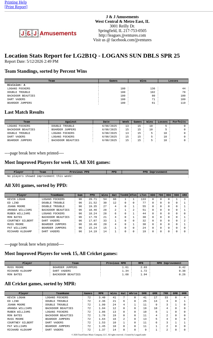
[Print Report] (16, 7)
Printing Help (16, 2)
